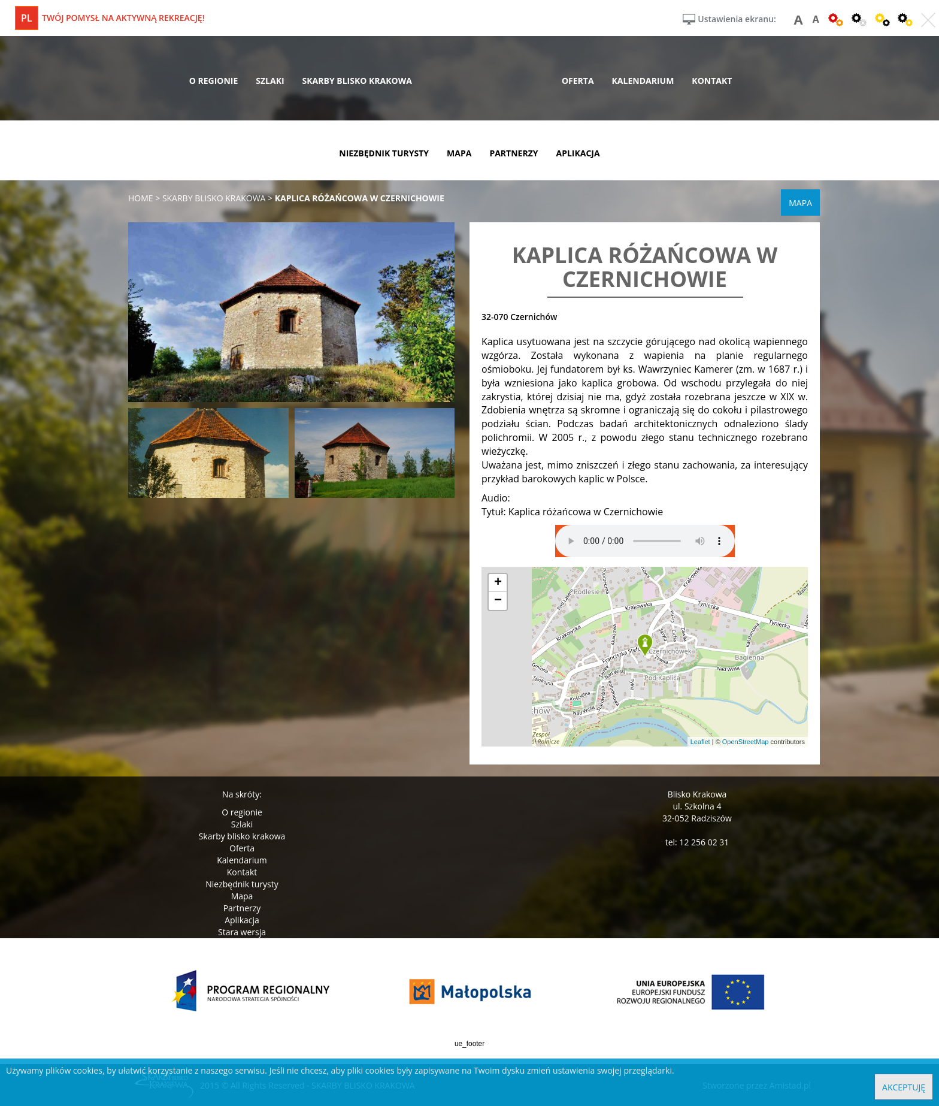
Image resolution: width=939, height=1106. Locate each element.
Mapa (242, 896)
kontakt (712, 80)
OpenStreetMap (745, 741)
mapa (459, 153)
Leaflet (700, 741)
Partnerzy (242, 908)
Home (140, 198)
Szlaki (242, 824)
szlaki (270, 80)
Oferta (242, 848)
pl (26, 18)
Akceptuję (903, 1087)
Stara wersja (242, 932)
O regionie (242, 812)
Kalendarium (241, 860)
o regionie (213, 80)
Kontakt (242, 872)
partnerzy (513, 153)
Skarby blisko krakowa (242, 836)
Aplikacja (242, 920)
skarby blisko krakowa (357, 80)
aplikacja (578, 153)
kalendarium (643, 80)
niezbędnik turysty (384, 153)
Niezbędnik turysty (241, 884)
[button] (645, 646)
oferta (578, 80)
